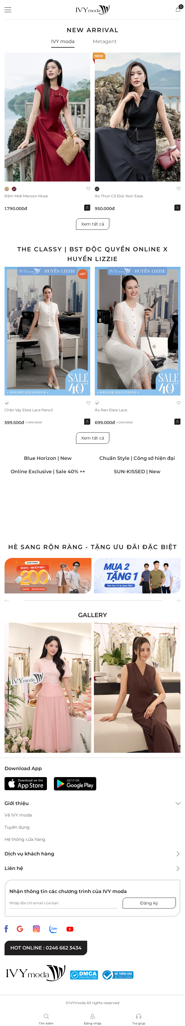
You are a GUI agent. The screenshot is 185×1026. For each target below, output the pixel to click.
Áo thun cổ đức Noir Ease (119, 196)
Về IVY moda (18, 815)
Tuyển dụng (17, 827)
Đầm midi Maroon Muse (26, 196)
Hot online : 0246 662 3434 (45, 948)
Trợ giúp (138, 1023)
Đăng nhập (92, 1023)
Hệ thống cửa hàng (25, 839)
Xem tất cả (92, 224)
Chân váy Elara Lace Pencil (29, 410)
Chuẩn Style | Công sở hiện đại (137, 458)
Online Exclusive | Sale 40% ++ (48, 471)
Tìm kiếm (46, 1023)
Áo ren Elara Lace (111, 410)
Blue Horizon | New (48, 458)
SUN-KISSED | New (137, 471)
